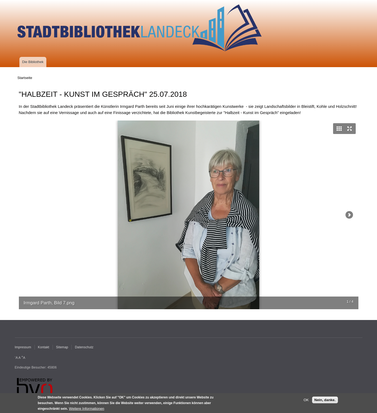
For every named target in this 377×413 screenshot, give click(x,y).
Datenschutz (84, 347)
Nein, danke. (325, 400)
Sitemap (62, 347)
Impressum (23, 347)
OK (306, 400)
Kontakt (43, 347)
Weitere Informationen (86, 409)
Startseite (25, 78)
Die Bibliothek (33, 62)
